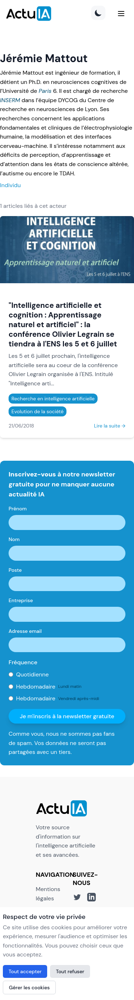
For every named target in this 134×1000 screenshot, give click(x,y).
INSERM (10, 100)
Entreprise (21, 600)
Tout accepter (25, 971)
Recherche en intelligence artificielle (53, 398)
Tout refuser (70, 971)
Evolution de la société (37, 411)
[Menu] (121, 13)
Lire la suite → (109, 425)
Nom (14, 539)
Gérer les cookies (29, 987)
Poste (15, 570)
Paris (45, 91)
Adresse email (25, 631)
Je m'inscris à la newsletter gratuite (67, 716)
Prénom (18, 508)
